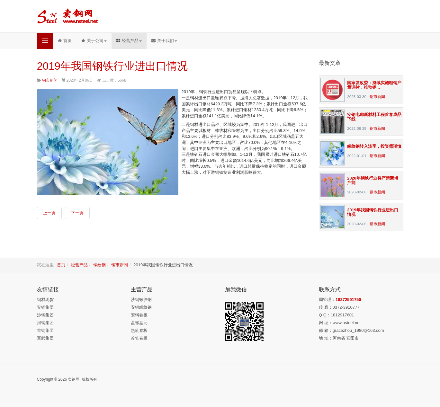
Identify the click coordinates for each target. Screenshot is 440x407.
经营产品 (129, 40)
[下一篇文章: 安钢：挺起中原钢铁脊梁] (77, 213)
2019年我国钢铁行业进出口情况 (112, 66)
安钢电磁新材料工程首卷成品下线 (374, 116)
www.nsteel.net (347, 322)
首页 (65, 40)
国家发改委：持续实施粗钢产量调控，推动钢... (374, 85)
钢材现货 (45, 299)
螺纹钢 (99, 264)
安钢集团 (45, 307)
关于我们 (164, 40)
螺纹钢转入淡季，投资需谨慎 (374, 146)
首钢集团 (45, 330)
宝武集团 (45, 338)
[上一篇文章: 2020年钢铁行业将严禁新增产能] (49, 213)
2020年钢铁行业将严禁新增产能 (372, 180)
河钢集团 (45, 322)
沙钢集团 (45, 315)
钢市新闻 (377, 96)
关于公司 (94, 40)
